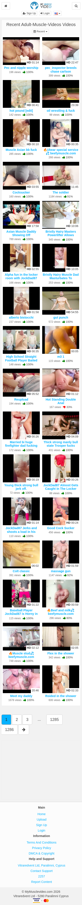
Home (41, 814)
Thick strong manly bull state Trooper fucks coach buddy (61, 445)
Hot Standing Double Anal (61, 401)
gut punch (60, 317)
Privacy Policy (41, 848)
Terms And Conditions (41, 842)
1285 (54, 719)
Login (45, 13)
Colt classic (21, 571)
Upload (41, 819)
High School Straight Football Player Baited (21, 358)
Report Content (41, 882)
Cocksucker (21, 192)
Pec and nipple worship (21, 68)
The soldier (61, 192)
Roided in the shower (60, 696)
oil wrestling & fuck (61, 110)
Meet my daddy (21, 696)
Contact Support (41, 871)
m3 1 (60, 356)
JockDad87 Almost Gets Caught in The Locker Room (60, 488)
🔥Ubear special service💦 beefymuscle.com (60, 151)
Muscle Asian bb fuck (21, 150)
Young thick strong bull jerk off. (21, 486)
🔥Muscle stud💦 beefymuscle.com (21, 655)
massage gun (60, 571)
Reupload (21, 399)
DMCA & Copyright (41, 853)
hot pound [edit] (21, 110)
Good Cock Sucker (60, 528)
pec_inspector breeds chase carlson (61, 69)
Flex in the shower (60, 653)
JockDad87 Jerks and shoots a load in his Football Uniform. (21, 531)
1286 (9, 729)
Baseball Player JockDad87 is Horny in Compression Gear (21, 614)
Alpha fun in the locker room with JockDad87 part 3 (21, 278)
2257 (41, 876)
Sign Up (29, 13)
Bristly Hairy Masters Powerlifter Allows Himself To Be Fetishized (61, 235)
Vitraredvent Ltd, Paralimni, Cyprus (41, 865)
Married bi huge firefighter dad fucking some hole (21, 445)
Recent (41, 31)
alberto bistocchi (21, 317)
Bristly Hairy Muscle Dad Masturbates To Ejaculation (61, 278)
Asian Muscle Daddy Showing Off (21, 233)
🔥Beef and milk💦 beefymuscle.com (60, 612)
